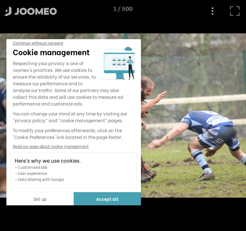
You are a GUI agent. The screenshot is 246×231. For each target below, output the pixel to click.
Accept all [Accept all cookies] (60, 198)
